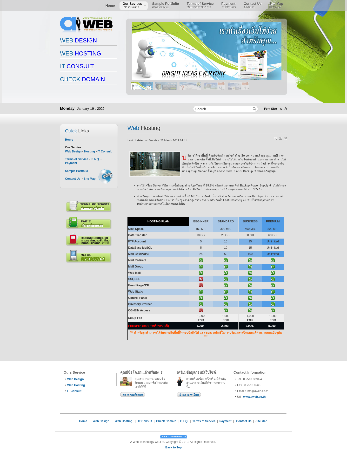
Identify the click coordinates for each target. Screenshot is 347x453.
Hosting (89, 151)
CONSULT (77, 66)
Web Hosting (76, 385)
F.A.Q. (184, 421)
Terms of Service (77, 159)
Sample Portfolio (76, 171)
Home (69, 139)
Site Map (89, 178)
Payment (71, 163)
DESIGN (78, 40)
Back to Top (173, 447)
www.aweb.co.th (254, 396)
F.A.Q (95, 159)
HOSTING (80, 53)
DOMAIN (82, 79)
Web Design (73, 151)
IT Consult (104, 151)
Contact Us (72, 178)
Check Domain (166, 421)
